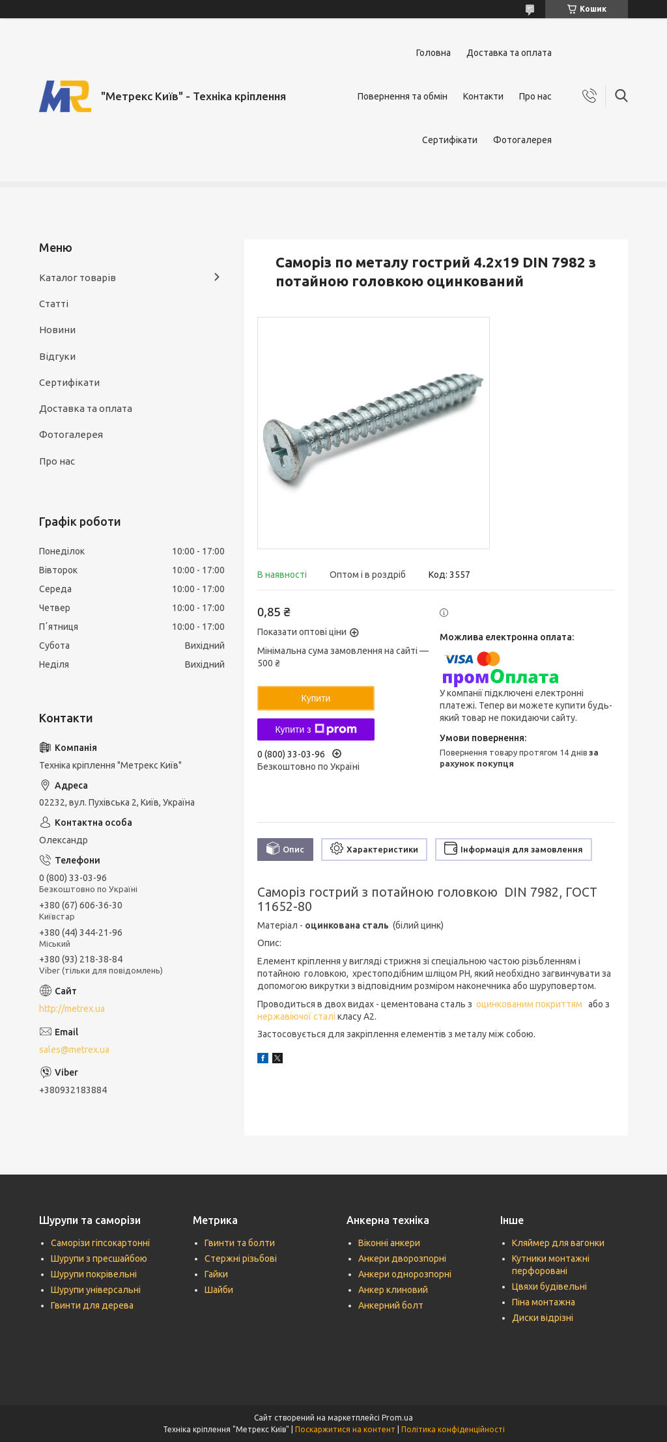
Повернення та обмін (402, 96)
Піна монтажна (543, 1302)
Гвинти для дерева (92, 1305)
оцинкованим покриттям (530, 1004)
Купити (316, 698)
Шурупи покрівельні (94, 1274)
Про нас (535, 96)
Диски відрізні (542, 1318)
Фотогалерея (522, 140)
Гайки (216, 1274)
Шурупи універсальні (96, 1290)
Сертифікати (449, 140)
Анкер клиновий (393, 1290)
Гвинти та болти (240, 1243)
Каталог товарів (77, 277)
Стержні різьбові (241, 1258)
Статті (53, 303)
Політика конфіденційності (453, 1429)
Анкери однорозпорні (404, 1274)
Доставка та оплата (509, 53)
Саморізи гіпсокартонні (100, 1243)
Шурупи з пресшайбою (99, 1258)
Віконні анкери (389, 1243)
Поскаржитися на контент (345, 1429)
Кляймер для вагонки (558, 1243)
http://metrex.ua (72, 1008)
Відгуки (57, 356)
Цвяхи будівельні (549, 1286)
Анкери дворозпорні (402, 1258)
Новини (57, 329)
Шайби (219, 1290)
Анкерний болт (390, 1305)
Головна (433, 53)
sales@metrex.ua (74, 1049)
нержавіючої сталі (297, 1016)
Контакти (483, 96)
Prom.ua (397, 1417)
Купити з (315, 729)
